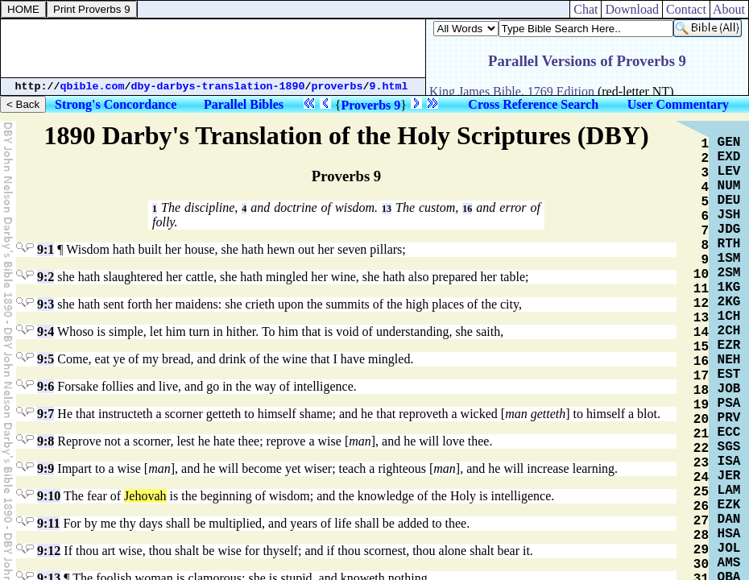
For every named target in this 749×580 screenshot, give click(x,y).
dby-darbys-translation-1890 (218, 87)
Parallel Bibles (243, 104)
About (729, 9)
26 (701, 506)
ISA (729, 461)
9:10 (48, 496)
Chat (585, 9)
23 (701, 463)
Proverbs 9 (370, 105)
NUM (729, 186)
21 (701, 434)
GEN (729, 142)
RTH (729, 244)
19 (701, 405)
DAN (729, 519)
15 (701, 347)
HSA (729, 534)
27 (701, 521)
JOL (729, 548)
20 (701, 419)
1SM (729, 258)
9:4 (45, 331)
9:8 (45, 441)
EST (729, 374)
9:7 (45, 413)
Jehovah (145, 496)
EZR (729, 345)
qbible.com (92, 87)
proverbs (337, 87)
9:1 (45, 249)
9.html (389, 87)
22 (701, 448)
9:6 (45, 386)
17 (701, 376)
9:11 (48, 523)
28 (701, 535)
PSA (729, 403)
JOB (729, 389)
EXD (729, 157)
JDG (729, 229)
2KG (729, 302)
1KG (729, 287)
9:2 (45, 277)
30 (701, 564)
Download (632, 9)
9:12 (48, 550)
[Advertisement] (213, 48)
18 (701, 390)
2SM (729, 273)
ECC (729, 432)
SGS (729, 447)
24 (701, 477)
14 (701, 332)
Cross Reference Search (533, 104)
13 (386, 208)
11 (701, 289)
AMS (729, 563)
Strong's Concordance (115, 104)
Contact (686, 9)
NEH (729, 360)
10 (701, 274)
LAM (729, 490)
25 (701, 492)
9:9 (45, 468)
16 (467, 208)
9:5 (45, 359)
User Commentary (678, 104)
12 (701, 303)
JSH (729, 215)
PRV (729, 418)
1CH (729, 316)
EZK (729, 505)
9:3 (45, 304)
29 (701, 550)
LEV (729, 171)
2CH (729, 331)
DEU (729, 200)
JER (729, 476)
